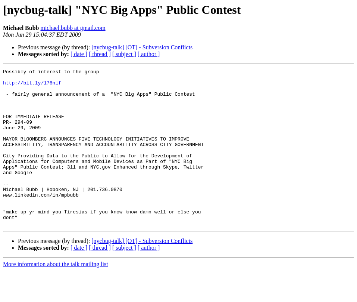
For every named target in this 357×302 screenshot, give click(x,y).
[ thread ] (100, 54)
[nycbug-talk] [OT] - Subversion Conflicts (141, 47)
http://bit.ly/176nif (32, 86)
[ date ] (79, 54)
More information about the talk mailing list (55, 295)
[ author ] (149, 54)
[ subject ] (124, 54)
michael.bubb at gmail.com (72, 28)
